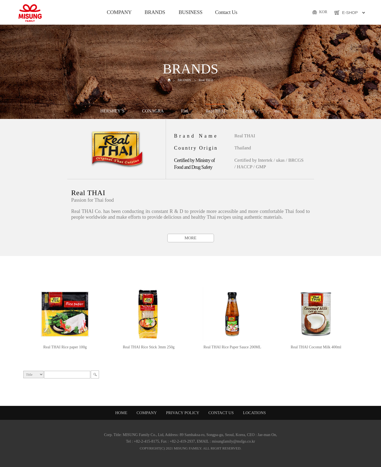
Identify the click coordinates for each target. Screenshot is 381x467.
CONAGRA (152, 111)
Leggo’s (250, 111)
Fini (184, 111)
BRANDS (155, 12)
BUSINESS (190, 12)
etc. (278, 111)
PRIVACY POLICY (183, 413)
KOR (323, 12)
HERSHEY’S (112, 111)
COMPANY (119, 12)
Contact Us (226, 12)
